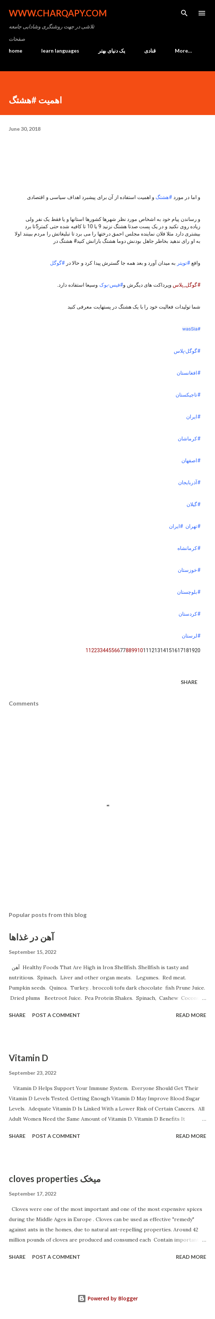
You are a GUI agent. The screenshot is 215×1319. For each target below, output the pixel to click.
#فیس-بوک (111, 285)
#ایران (193, 417)
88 (128, 650)
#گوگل (57, 263)
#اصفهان (190, 460)
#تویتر (183, 263)
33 (100, 650)
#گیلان (193, 504)
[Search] (184, 13)
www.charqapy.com (58, 13)
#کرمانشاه (188, 548)
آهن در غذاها (31, 937)
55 (111, 650)
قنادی (150, 50)
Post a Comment (56, 1015)
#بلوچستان (188, 592)
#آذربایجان (189, 482)
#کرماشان (189, 438)
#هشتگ (164, 197)
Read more (191, 1015)
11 (88, 650)
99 (134, 650)
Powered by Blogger (107, 1298)
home (15, 50)
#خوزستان (189, 570)
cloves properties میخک (55, 1178)
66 (117, 650)
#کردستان (189, 614)
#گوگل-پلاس (187, 351)
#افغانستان (188, 373)
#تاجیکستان (188, 395)
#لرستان (191, 636)
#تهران (192, 526)
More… (183, 50)
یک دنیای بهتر (111, 50)
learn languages (60, 50)
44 (105, 650)
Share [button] (189, 682)
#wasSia (191, 329)
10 (140, 650)
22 (94, 650)
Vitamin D (28, 1057)
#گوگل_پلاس (186, 285)
